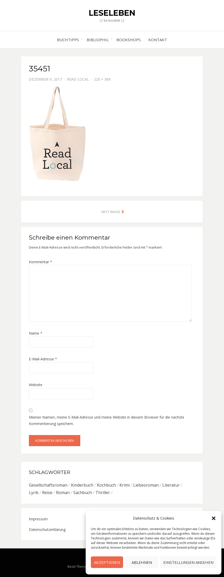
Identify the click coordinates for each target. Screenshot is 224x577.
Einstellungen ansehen (188, 562)
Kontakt (157, 39)
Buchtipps (68, 39)
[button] (213, 518)
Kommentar (40, 261)
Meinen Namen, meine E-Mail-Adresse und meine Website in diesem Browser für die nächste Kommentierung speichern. (106, 420)
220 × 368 (102, 79)
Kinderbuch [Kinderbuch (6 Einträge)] (82, 485)
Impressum (38, 518)
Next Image (110, 211)
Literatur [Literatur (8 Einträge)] (171, 485)
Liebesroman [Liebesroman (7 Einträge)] (146, 485)
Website (35, 384)
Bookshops (128, 39)
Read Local (78, 79)
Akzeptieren (107, 562)
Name (35, 333)
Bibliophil (98, 39)
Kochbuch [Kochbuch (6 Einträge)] (106, 485)
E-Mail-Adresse (43, 359)
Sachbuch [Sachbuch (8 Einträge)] (82, 492)
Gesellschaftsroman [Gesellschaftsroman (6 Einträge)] (48, 485)
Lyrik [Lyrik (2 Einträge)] (33, 492)
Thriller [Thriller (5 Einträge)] (102, 492)
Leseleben (112, 13)
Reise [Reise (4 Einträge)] (47, 492)
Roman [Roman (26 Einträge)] (63, 492)
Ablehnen (142, 562)
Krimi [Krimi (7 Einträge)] (124, 485)
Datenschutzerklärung (47, 529)
